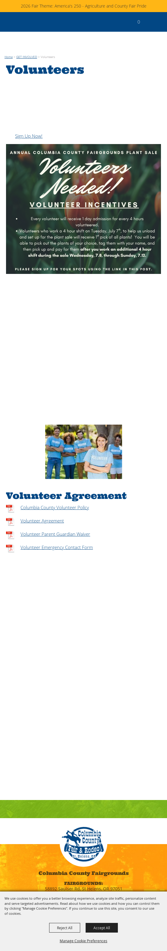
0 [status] (138, 22)
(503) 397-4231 (83, 863)
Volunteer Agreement (42, 481)
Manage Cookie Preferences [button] (83, 940)
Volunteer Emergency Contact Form (56, 508)
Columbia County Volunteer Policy (54, 468)
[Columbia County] (11, 21)
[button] (148, 25)
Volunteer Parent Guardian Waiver (55, 495)
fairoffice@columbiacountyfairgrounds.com (83, 878)
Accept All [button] (101, 927)
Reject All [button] (64, 927)
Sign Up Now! (29, 97)
